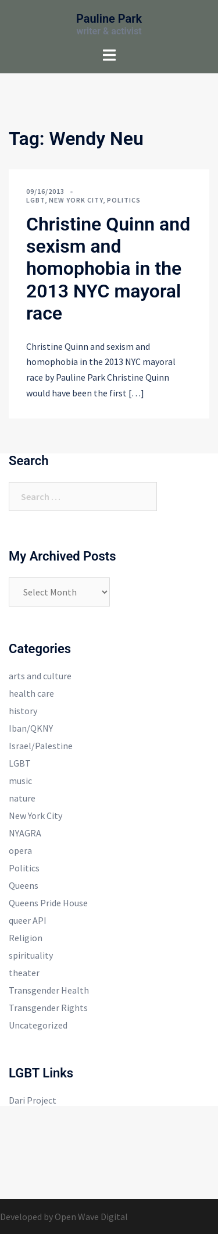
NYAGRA (25, 833)
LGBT (35, 200)
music (20, 780)
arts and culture (40, 676)
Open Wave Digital (91, 1216)
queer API (28, 920)
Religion (25, 938)
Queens (23, 885)
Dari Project (32, 1100)
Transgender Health (49, 990)
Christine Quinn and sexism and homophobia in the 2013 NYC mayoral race (108, 269)
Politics (124, 200)
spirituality (31, 955)
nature (22, 798)
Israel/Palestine (41, 745)
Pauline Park (109, 19)
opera (20, 850)
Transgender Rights (48, 1007)
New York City (76, 200)
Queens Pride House (48, 903)
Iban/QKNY (31, 728)
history (23, 711)
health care (31, 693)
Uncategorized (38, 1025)
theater (24, 972)
